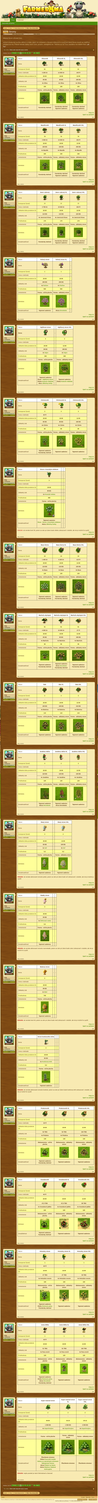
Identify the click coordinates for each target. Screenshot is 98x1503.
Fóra (13, 20)
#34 (93, 1028)
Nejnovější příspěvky (8, 23)
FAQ (35, 34)
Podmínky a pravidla (82, 1499)
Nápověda (88, 1497)
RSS (96, 1497)
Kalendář (21, 20)
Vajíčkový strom (47, 379)
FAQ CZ (91, 112)
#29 (93, 676)
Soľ (46, 848)
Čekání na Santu (50, 1465)
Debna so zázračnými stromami (47, 1461)
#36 (93, 1171)
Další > (38, 53)
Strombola (63, 310)
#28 (93, 607)
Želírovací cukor (45, 920)
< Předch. (14, 53)
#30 (93, 743)
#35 (93, 1100)
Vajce (46, 352)
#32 (93, 887)
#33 (93, 959)
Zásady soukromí (93, 1499)
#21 (93, 117)
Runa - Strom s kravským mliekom (49, 522)
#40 (93, 1479)
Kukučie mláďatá (47, 381)
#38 (93, 1316)
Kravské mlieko (50, 494)
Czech (2, 1497)
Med (45, 992)
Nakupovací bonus (48, 1463)
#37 (93, 1243)
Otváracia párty (47, 1306)
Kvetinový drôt (47, 1061)
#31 (93, 814)
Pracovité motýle (50, 1459)
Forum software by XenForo (14, 1499)
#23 (93, 251)
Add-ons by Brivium (69, 1500)
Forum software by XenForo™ (41, 1499)
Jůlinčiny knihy (47, 383)
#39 (93, 1391)
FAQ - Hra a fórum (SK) (17, 34)
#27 (93, 536)
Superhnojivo (48, 1428)
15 (34, 53)
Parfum (45, 285)
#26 (93, 461)
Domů (6, 20)
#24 (93, 319)
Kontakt (83, 1497)
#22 (93, 184)
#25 (93, 392)
